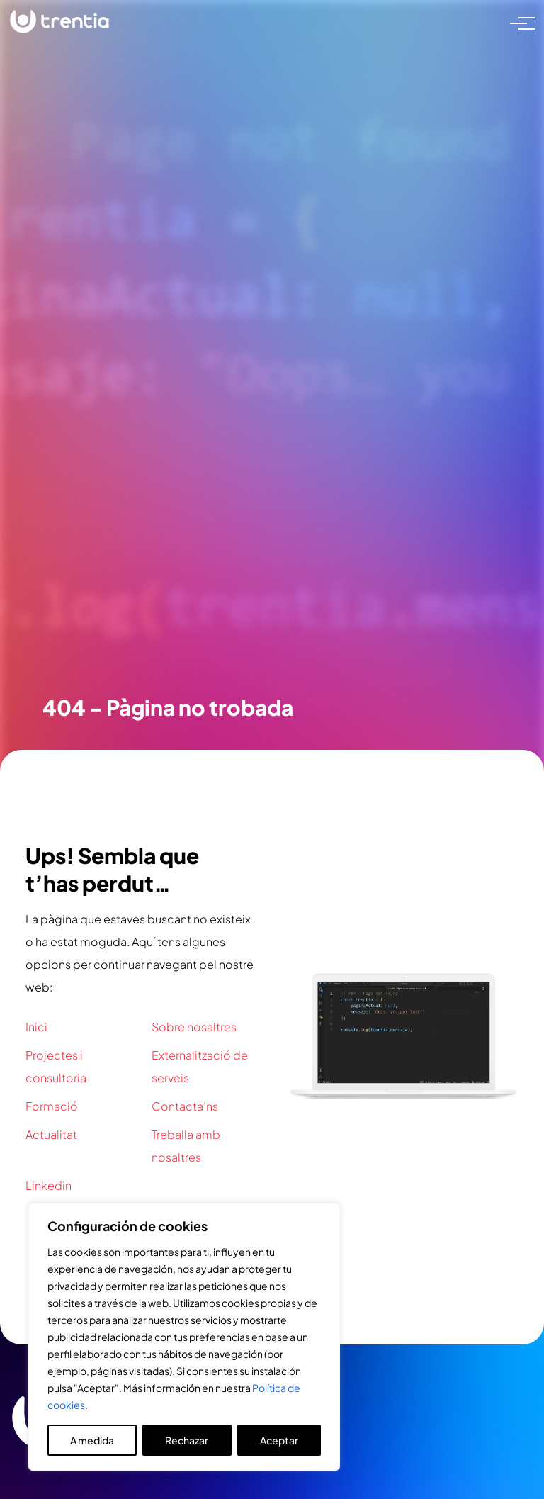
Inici (36, 1026)
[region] (184, 1337)
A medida (92, 1440)
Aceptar (279, 1440)
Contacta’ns (185, 1106)
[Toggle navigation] (519, 22)
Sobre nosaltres (194, 1026)
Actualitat (51, 1134)
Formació (52, 1106)
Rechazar (186, 1440)
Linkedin (49, 1185)
